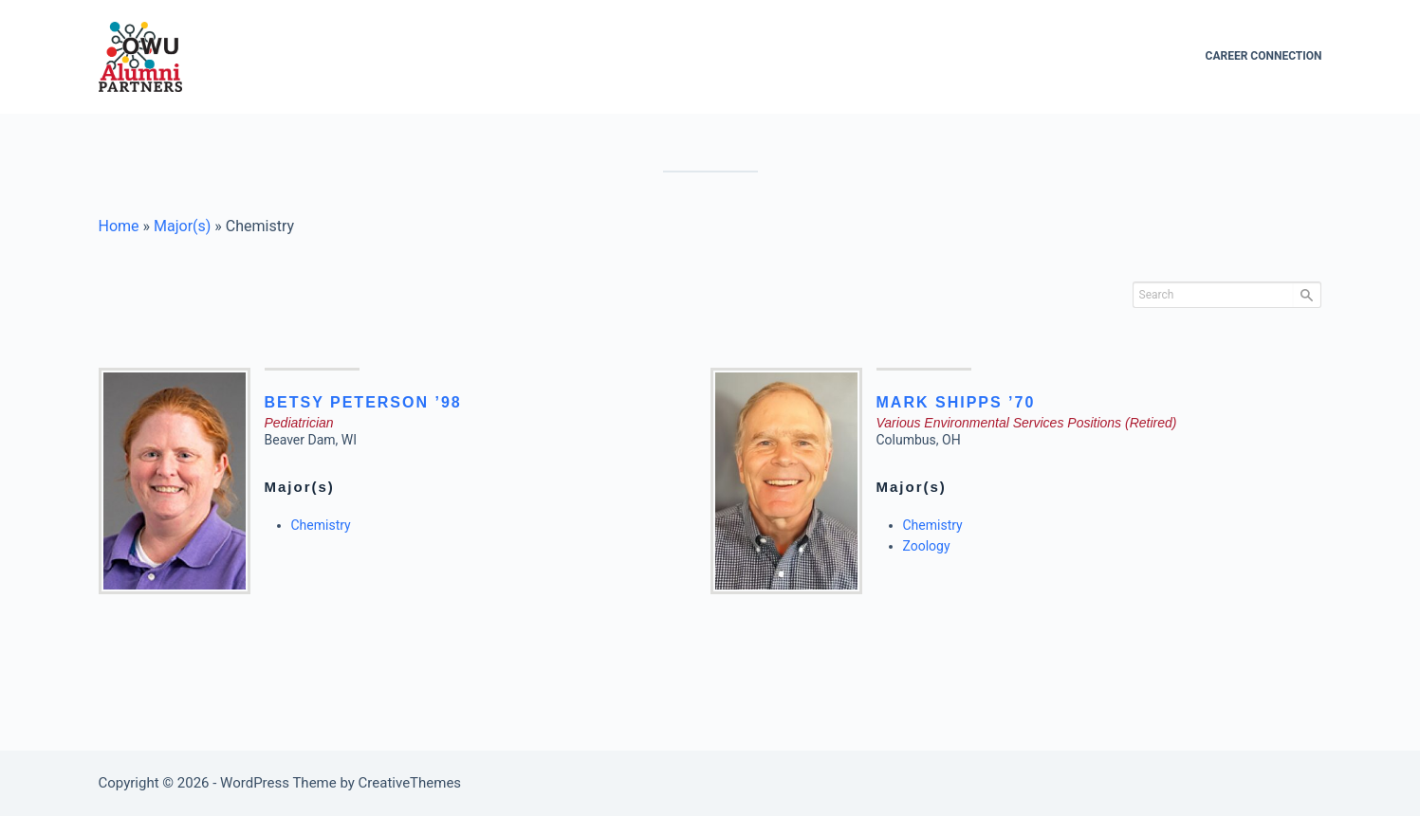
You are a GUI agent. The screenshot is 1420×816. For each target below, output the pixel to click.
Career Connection (1264, 56)
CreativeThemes (410, 782)
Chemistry (321, 525)
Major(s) (182, 226)
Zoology (926, 545)
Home (119, 226)
